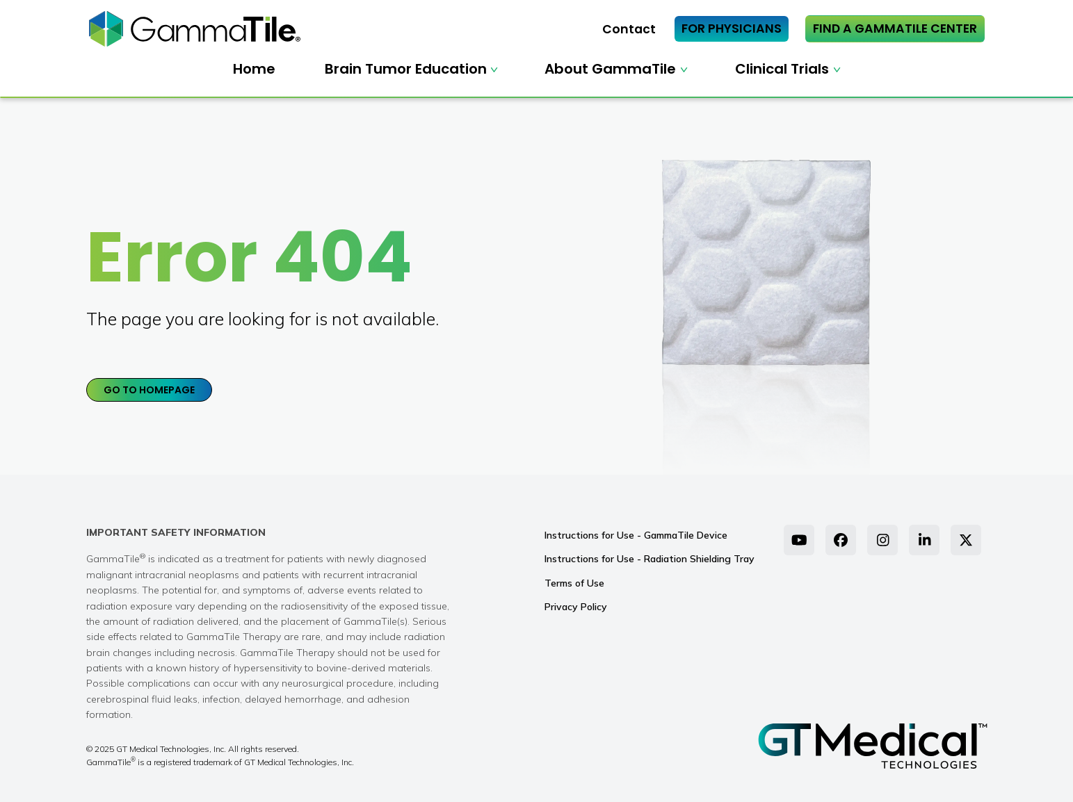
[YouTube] (799, 540)
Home (254, 69)
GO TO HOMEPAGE (149, 390)
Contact (629, 29)
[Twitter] (966, 540)
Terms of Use (574, 583)
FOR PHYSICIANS (731, 28)
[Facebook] (840, 540)
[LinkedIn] (924, 540)
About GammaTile (610, 69)
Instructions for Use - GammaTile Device (635, 535)
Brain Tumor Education (406, 69)
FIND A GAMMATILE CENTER (895, 28)
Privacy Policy (575, 606)
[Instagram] (882, 540)
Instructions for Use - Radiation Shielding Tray (649, 559)
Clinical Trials (782, 69)
